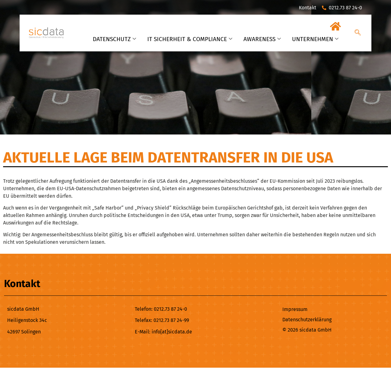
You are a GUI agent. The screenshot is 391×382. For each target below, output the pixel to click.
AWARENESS (262, 39)
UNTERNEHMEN (315, 39)
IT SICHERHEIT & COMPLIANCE (189, 39)
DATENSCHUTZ (114, 39)
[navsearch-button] (357, 33)
